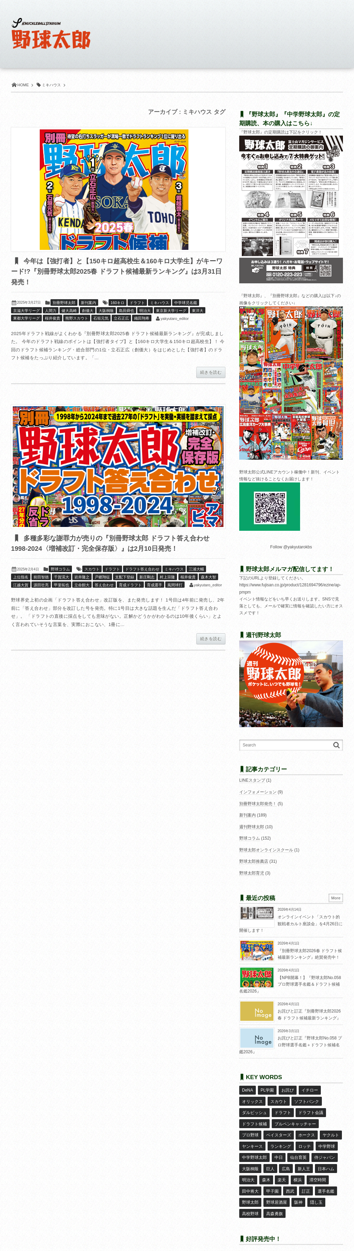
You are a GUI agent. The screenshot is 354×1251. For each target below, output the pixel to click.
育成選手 (154, 586)
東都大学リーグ (26, 318)
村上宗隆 (167, 578)
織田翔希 (141, 318)
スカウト (92, 570)
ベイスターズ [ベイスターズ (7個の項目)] (278, 1129)
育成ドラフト (130, 586)
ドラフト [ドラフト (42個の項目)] (282, 1109)
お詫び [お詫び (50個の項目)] (287, 1089)
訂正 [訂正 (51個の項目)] (305, 1179)
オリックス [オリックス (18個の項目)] (252, 1099)
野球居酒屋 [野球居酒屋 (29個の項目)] (276, 1190)
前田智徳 (41, 578)
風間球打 (175, 586)
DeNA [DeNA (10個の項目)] (247, 1089)
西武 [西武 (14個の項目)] (290, 1179)
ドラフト (137, 303)
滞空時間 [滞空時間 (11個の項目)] (317, 1169)
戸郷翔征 (102, 578)
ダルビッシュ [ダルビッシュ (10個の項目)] (254, 1109)
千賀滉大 (61, 578)
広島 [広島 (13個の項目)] (286, 1159)
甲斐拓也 (61, 586)
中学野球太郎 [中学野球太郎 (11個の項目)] (254, 1149)
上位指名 (20, 578)
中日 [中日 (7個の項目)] (278, 1149)
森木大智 (208, 578)
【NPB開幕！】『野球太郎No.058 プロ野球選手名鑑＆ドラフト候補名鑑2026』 (290, 984)
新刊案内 (88, 303)
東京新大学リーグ (171, 311)
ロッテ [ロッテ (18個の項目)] (304, 1139)
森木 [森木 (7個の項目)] (266, 1169)
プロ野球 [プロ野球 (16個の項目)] (250, 1129)
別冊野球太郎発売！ (258, 803)
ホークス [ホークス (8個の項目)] (306, 1129)
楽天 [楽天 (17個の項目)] (282, 1169)
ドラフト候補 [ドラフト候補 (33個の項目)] (254, 1119)
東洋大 (197, 311)
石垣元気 (101, 318)
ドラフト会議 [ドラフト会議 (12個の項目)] (310, 1109)
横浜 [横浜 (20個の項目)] (297, 1169)
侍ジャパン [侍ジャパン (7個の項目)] (324, 1149)
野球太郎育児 (251, 873)
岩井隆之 (82, 578)
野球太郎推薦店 (253, 861)
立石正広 (121, 318)
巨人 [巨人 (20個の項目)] (270, 1159)
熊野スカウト (76, 318)
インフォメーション (258, 792)
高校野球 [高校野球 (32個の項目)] (250, 1200)
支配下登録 (124, 578)
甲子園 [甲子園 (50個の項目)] (272, 1179)
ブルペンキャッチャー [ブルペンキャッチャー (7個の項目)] (295, 1119)
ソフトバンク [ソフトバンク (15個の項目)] (306, 1099)
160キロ (117, 303)
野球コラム (60, 570)
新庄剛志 (147, 578)
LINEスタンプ (252, 780)
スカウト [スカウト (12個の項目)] (278, 1099)
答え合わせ (104, 586)
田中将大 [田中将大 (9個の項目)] (250, 1179)
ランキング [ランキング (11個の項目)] (280, 1139)
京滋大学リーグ (26, 311)
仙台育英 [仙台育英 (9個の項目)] (298, 1149)
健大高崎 (69, 311)
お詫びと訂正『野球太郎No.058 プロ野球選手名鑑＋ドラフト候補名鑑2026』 (290, 1045)
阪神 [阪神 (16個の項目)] (298, 1190)
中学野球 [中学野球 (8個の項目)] (326, 1139)
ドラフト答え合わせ (142, 570)
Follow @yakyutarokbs (291, 547)
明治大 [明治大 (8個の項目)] (248, 1169)
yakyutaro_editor (175, 319)
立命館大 (82, 586)
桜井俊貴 (52, 318)
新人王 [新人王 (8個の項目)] (303, 1159)
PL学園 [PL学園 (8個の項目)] (267, 1089)
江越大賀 (20, 586)
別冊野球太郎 (64, 303)
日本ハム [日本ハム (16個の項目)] (325, 1159)
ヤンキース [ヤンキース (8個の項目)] (252, 1139)
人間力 (50, 311)
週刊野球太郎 (251, 826)
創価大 (87, 311)
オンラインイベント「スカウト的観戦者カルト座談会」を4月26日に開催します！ (291, 924)
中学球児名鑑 (185, 303)
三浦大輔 (196, 570)
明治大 (145, 311)
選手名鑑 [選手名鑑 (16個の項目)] (325, 1179)
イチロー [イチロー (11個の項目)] (309, 1089)
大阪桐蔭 (106, 311)
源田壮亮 (41, 586)
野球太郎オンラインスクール (266, 850)
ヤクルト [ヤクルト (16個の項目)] (330, 1129)
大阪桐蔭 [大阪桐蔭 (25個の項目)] (250, 1159)
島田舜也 (126, 311)
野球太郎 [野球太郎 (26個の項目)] (250, 1190)
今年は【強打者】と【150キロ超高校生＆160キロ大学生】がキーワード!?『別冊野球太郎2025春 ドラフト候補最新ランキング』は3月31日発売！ (116, 271)
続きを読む (211, 372)
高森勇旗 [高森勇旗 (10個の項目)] (274, 1200)
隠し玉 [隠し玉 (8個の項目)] (316, 1190)
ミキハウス (159, 303)
